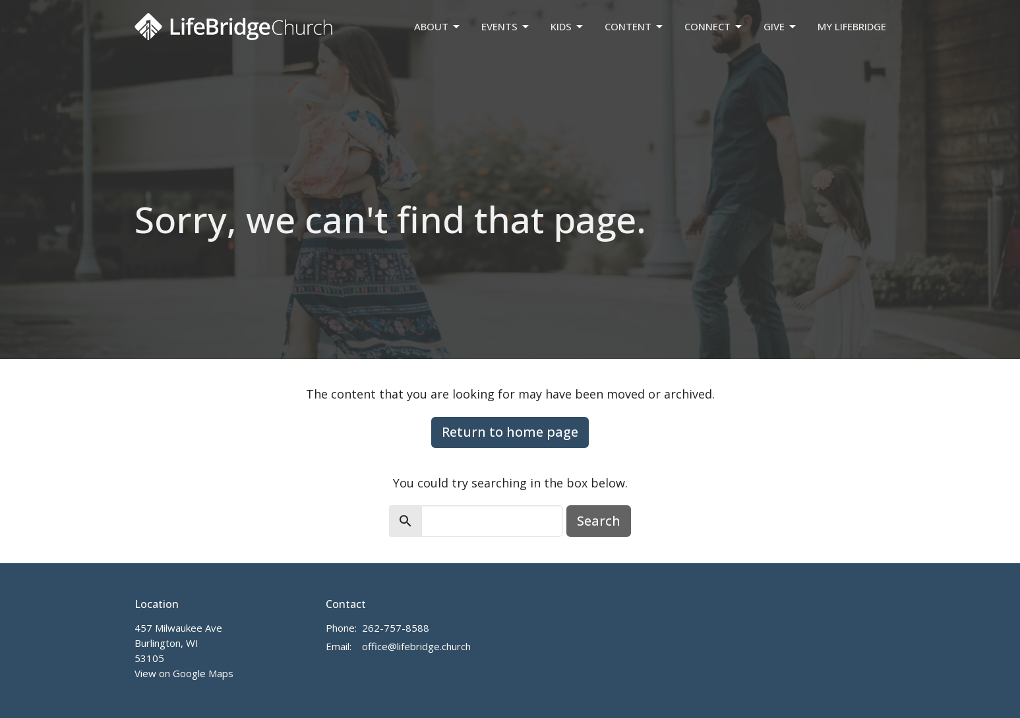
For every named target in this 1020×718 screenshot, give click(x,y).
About (438, 27)
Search (598, 521)
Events (506, 27)
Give (781, 27)
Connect (714, 27)
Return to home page (510, 432)
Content (635, 27)
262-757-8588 (395, 627)
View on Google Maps (184, 673)
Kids (568, 27)
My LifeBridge (852, 26)
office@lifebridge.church (416, 646)
